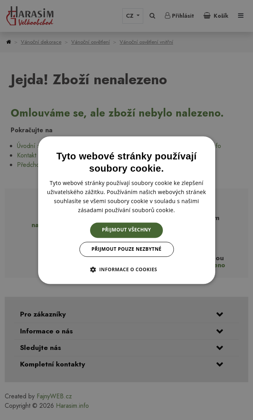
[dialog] (126, 210)
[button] (126, 269)
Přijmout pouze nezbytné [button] (127, 249)
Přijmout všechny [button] (126, 230)
